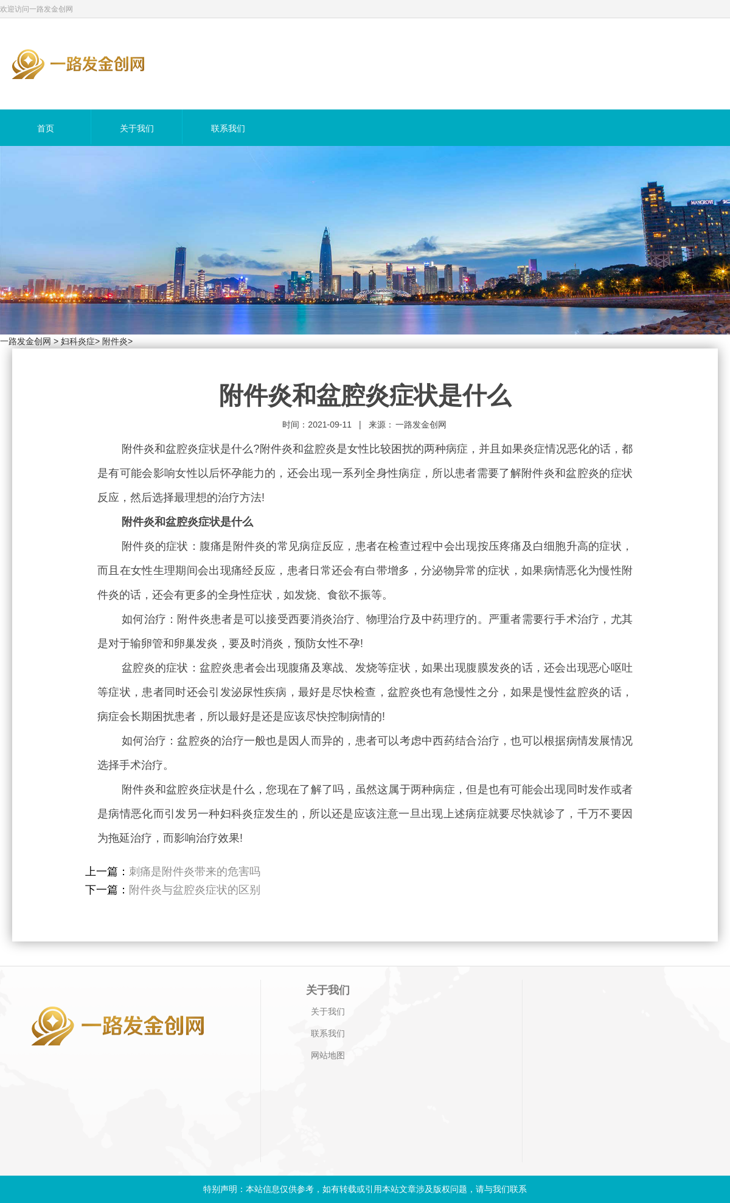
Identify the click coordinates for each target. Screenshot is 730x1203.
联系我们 (228, 128)
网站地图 (328, 1055)
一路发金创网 (25, 341)
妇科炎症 (78, 341)
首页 (45, 128)
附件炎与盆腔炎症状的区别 (194, 890)
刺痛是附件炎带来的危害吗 (194, 871)
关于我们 (137, 128)
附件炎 (115, 341)
